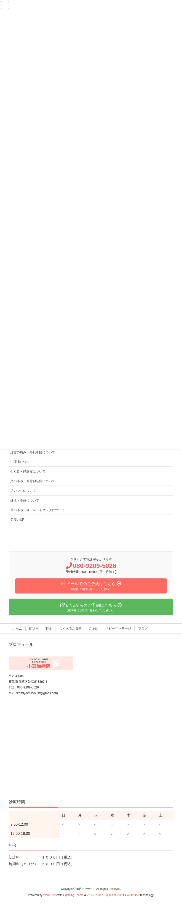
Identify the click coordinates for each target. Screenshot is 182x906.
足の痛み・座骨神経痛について (32, 481)
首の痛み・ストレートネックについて (37, 510)
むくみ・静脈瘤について (28, 471)
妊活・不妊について (24, 500)
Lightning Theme (73, 895)
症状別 (34, 628)
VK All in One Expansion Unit (104, 895)
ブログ (143, 628)
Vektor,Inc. (133, 895)
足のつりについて (23, 490)
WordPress (50, 895)
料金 (49, 628)
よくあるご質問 (70, 628)
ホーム (17, 628)
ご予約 (93, 628)
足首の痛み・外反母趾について (32, 452)
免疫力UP (17, 519)
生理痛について (21, 462)
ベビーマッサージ (118, 628)
